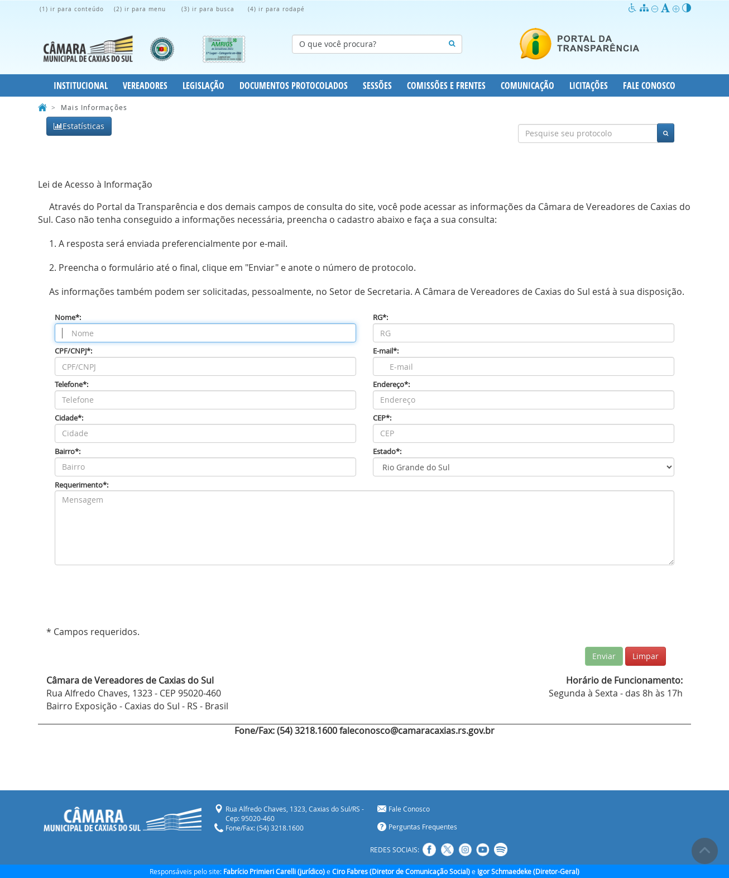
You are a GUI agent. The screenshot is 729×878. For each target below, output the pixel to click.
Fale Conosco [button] (649, 85)
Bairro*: (67, 451)
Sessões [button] (377, 85)
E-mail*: (386, 351)
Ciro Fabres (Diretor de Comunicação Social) (401, 871)
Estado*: (387, 451)
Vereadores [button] (145, 85)
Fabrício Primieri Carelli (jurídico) (274, 871)
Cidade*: (69, 418)
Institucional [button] (81, 85)
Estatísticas (79, 126)
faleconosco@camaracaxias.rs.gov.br (417, 730)
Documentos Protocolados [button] (293, 85)
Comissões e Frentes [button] (446, 85)
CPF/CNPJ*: (73, 351)
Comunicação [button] (527, 85)
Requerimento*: (81, 485)
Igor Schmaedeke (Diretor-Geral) (528, 871)
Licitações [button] (588, 85)
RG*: (380, 317)
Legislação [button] (203, 85)
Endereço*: (391, 384)
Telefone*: (71, 384)
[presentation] (139, 598)
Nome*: (68, 317)
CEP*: (382, 418)
